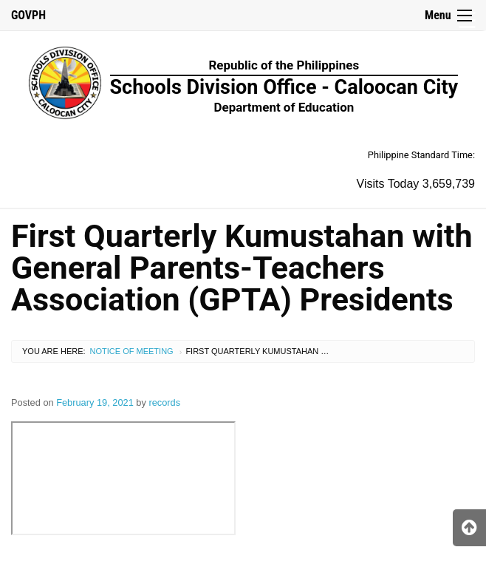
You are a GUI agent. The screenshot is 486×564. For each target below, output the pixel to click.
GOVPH (28, 15)
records (164, 402)
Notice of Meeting (132, 351)
